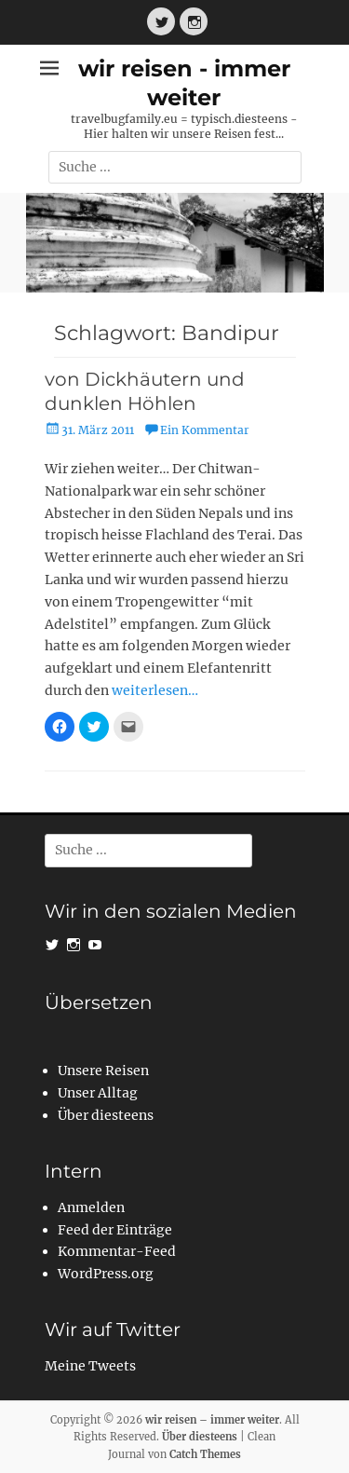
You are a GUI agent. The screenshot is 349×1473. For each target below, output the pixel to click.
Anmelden (91, 1207)
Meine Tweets (90, 1365)
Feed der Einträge (115, 1229)
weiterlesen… (155, 690)
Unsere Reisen (103, 1070)
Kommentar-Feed (117, 1251)
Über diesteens (106, 1115)
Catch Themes (205, 1454)
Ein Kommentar (204, 430)
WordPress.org (106, 1273)
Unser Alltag (98, 1092)
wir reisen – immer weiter (212, 1419)
